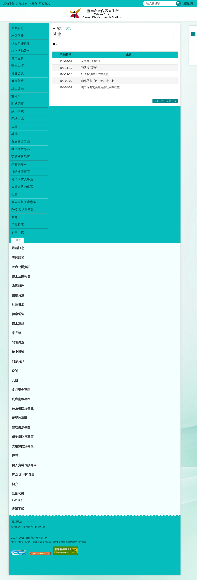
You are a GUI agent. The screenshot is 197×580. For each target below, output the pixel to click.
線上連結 (17, 88)
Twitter (193, 52)
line (193, 56)
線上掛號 (17, 111)
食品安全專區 (20, 141)
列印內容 (175, 34)
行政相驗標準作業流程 (95, 74)
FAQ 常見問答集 (22, 209)
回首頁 (33, 3)
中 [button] (193, 34)
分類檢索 (21, 3)
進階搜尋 (188, 3)
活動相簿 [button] (17, 224)
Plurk (193, 47)
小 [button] (193, 29)
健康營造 (17, 81)
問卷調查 (17, 103)
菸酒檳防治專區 (22, 156)
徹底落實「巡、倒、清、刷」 (99, 80)
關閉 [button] (18, 240)
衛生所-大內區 (98, 14)
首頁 (59, 28)
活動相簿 (18, 493)
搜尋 (146, 2)
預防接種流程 (89, 67)
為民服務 (17, 58)
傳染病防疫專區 (22, 179)
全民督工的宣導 (90, 61)
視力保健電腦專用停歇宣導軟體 (100, 87)
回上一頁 (158, 101)
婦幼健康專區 (20, 171)
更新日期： (18, 521)
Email (193, 61)
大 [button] (193, 38)
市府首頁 (44, 3)
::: (1, 1)
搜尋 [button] (178, 3)
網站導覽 (8, 3)
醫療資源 (17, 66)
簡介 (14, 217)
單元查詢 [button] (55, 44)
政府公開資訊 (20, 43)
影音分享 (17, 500)
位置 (14, 126)
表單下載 (17, 232)
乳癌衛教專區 (20, 149)
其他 (14, 134)
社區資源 (17, 73)
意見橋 (16, 96)
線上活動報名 (20, 50)
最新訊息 (17, 28)
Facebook (193, 43)
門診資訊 (17, 119)
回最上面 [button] (171, 101)
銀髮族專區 (19, 164)
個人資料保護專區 (23, 202)
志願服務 (17, 35)
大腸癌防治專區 (22, 187)
